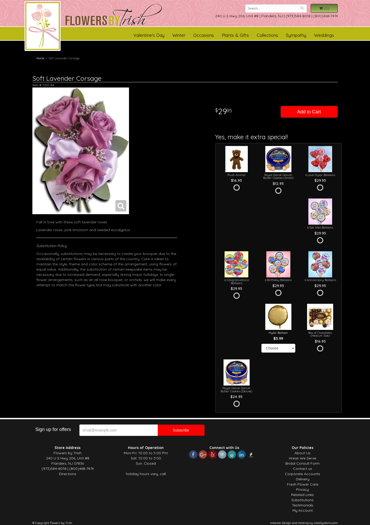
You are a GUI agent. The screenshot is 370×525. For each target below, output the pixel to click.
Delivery (302, 479)
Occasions (203, 35)
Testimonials (302, 505)
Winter (178, 35)
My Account (302, 510)
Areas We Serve (302, 458)
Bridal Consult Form (302, 463)
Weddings (324, 35)
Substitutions (302, 500)
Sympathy (296, 35)
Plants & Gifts (235, 35)
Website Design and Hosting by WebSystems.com (304, 523)
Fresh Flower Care (302, 484)
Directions (67, 473)
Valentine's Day (149, 35)
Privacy (302, 489)
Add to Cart (309, 111)
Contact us (302, 468)
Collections (267, 35)
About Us (302, 453)
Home (40, 58)
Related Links (302, 494)
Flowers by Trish (43, 26)
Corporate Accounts (302, 473)
